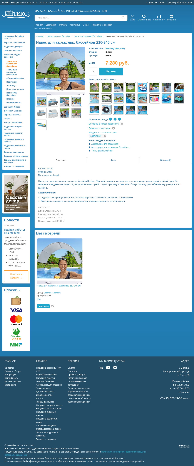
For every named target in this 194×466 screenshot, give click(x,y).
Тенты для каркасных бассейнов (12, 63)
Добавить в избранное (100, 128)
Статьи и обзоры (13, 371)
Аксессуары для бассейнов (104, 144)
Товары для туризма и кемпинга (15, 161)
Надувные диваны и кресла (14, 140)
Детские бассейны (13, 111)
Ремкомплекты (14, 102)
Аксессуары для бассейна (12, 55)
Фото (113, 160)
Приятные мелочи (15, 89)
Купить (111, 71)
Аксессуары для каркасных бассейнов (110, 147)
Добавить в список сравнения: (104, 124)
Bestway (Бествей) (115, 48)
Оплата (63, 25)
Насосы (10, 99)
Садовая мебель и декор (16, 156)
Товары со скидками (14, 166)
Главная (39, 25)
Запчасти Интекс (12, 107)
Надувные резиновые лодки (14, 147)
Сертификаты (11, 378)
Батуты (7, 119)
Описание (60, 160)
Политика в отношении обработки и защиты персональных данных (79, 391)
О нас (86, 25)
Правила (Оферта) (77, 374)
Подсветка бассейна (12, 94)
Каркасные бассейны (14, 43)
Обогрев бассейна (15, 78)
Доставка (51, 25)
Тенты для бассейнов (102, 151)
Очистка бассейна (13, 50)
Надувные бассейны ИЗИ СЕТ (14, 37)
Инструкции (10, 374)
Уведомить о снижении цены (103, 132)
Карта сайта (10, 385)
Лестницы (11, 85)
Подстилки (12, 82)
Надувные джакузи (13, 46)
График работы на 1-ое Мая (14, 231)
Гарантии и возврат (102, 25)
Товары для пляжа (13, 122)
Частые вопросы (43, 28)
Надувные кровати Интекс (13, 134)
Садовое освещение (14, 152)
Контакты (75, 25)
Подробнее (43, 306)
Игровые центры (12, 115)
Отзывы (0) (165, 160)
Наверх (184, 445)
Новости (11, 220)
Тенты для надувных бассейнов (12, 72)
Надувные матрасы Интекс (13, 127)
